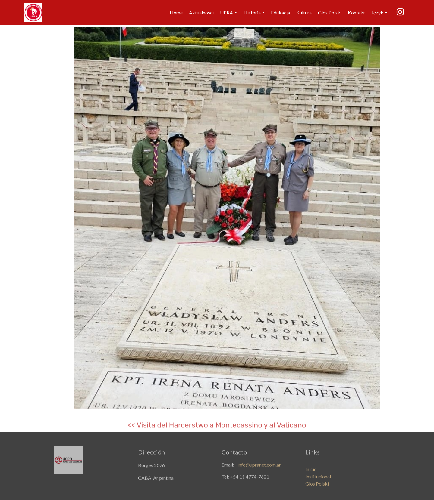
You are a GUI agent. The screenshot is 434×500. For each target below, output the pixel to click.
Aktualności (201, 12)
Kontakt (356, 12)
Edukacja (280, 12)
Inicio (311, 473)
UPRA (226, 12)
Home (176, 12)
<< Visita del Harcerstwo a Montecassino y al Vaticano (217, 427)
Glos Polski (329, 12)
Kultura (304, 12)
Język (377, 12)
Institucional (318, 480)
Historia (252, 12)
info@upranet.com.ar (259, 466)
